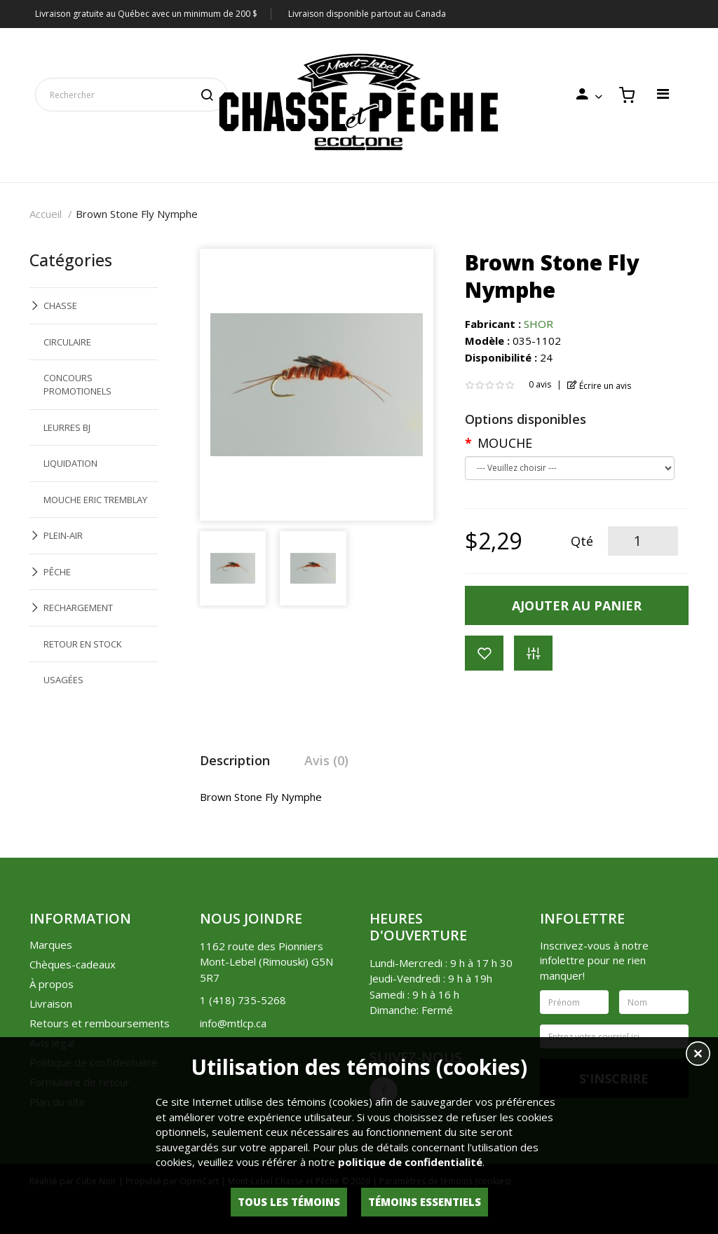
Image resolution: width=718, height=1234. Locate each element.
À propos (51, 984)
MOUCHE (504, 442)
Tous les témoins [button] (289, 1202)
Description (235, 760)
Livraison (50, 1003)
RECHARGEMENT (78, 607)
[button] (698, 1055)
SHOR (538, 324)
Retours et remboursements (99, 1023)
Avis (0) (326, 760)
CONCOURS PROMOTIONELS (77, 384)
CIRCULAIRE (67, 342)
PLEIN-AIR (63, 535)
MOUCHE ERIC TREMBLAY (95, 499)
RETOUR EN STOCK (82, 644)
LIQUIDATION (70, 463)
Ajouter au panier (577, 605)
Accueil (45, 214)
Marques (50, 944)
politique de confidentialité (410, 1162)
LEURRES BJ (66, 427)
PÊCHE (57, 571)
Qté (582, 541)
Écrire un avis (599, 386)
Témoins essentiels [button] (424, 1202)
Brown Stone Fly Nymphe (137, 214)
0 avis (540, 384)
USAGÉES (63, 679)
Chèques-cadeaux (72, 964)
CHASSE (60, 305)
